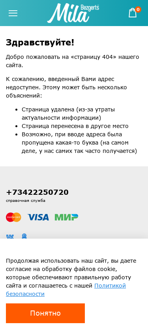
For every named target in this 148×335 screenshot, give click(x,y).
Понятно (45, 313)
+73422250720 (37, 192)
